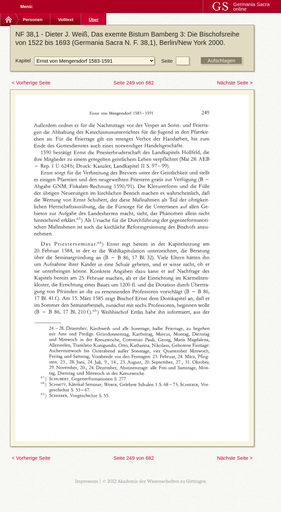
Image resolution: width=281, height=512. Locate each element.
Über (94, 19)
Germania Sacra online (251, 6)
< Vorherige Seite (31, 82)
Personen (32, 19)
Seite (167, 61)
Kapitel (23, 60)
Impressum (86, 481)
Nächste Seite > (235, 82)
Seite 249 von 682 (133, 82)
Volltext (65, 19)
